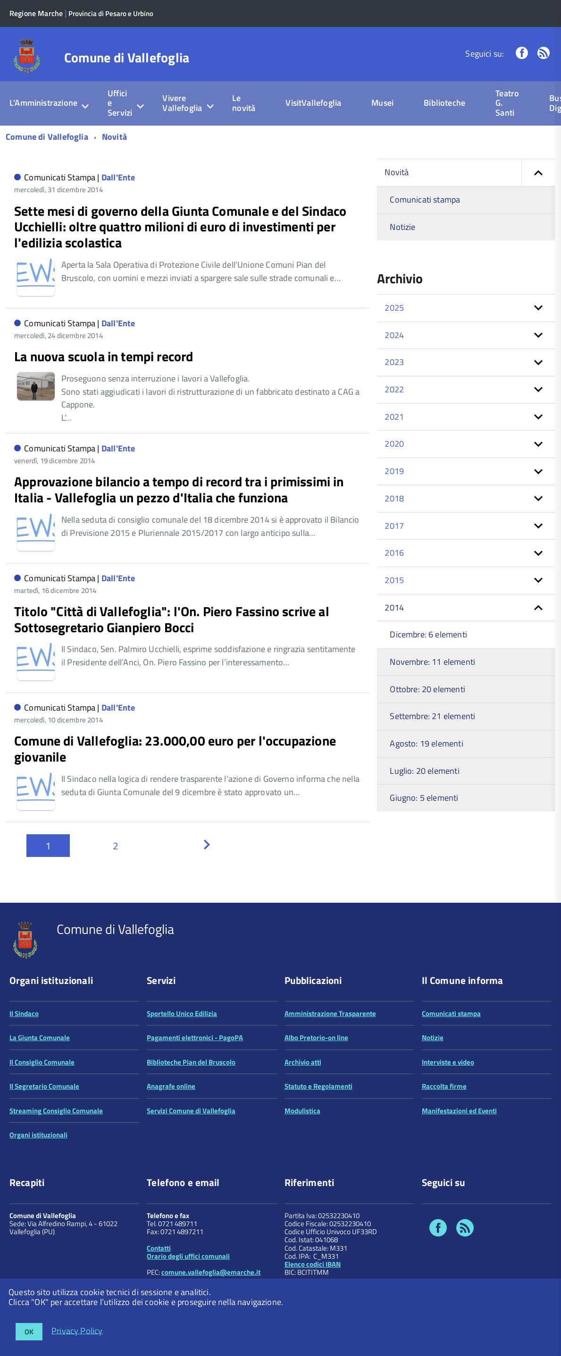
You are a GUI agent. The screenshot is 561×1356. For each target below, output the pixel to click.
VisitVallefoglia (313, 102)
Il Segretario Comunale (44, 1086)
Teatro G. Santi (507, 103)
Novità (114, 136)
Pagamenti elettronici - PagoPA (195, 1037)
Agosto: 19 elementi (426, 743)
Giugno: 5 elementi (424, 797)
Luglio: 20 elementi (424, 770)
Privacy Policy (77, 1330)
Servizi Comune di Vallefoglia (191, 1110)
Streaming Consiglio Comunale (56, 1110)
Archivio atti (303, 1062)
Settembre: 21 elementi (432, 716)
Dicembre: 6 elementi (428, 634)
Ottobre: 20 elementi (427, 689)
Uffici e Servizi (120, 103)
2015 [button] (394, 580)
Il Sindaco (24, 1013)
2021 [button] (394, 416)
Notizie (402, 226)
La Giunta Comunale (39, 1037)
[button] (538, 172)
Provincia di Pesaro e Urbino (110, 13)
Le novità (243, 103)
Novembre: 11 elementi (432, 661)
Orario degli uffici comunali (188, 1256)
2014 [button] (394, 607)
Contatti (159, 1248)
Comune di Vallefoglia (127, 57)
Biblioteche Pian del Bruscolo (191, 1062)
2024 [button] (394, 335)
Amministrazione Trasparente (330, 1013)
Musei (382, 102)
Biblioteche (444, 102)
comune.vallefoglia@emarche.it (210, 1272)
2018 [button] (394, 498)
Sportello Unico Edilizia (182, 1013)
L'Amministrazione (43, 102)
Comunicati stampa (425, 199)
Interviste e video (448, 1062)
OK (29, 1331)
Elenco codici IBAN (313, 1264)
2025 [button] (394, 307)
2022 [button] (394, 389)
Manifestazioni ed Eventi (459, 1110)
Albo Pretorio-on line (316, 1037)
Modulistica (302, 1110)
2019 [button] (394, 471)
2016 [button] (394, 552)
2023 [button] (394, 362)
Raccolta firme (444, 1086)
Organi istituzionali (38, 1134)
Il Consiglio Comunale (42, 1062)
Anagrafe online (171, 1086)
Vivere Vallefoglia (182, 103)
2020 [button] (394, 443)
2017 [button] (394, 525)
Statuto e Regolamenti (318, 1086)
